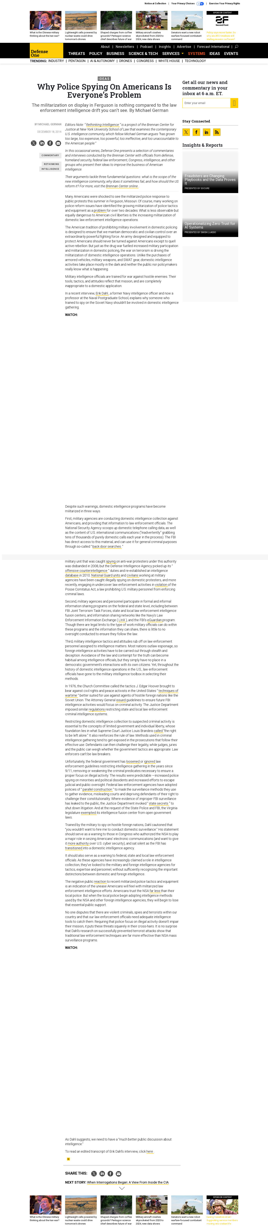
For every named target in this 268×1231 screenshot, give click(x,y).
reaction (100, 881)
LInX (122, 620)
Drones (125, 61)
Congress (145, 61)
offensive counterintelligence (86, 571)
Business (115, 53)
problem (100, 210)
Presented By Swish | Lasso (200, 232)
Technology (195, 61)
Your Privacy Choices (187, 3)
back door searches (107, 546)
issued (121, 700)
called (158, 731)
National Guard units (106, 575)
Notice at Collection (155, 3)
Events (231, 53)
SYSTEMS (196, 53)
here (150, 1151)
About (105, 47)
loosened (133, 761)
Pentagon (77, 61)
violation (161, 585)
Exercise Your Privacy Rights (224, 3)
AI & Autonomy (102, 61)
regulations (97, 709)
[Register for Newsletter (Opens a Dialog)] (234, 103)
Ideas (215, 53)
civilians (133, 575)
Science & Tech (143, 53)
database (72, 575)
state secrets (159, 803)
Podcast (146, 47)
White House (169, 61)
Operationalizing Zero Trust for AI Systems (210, 225)
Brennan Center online (122, 186)
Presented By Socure (197, 188)
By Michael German (48, 124)
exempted (89, 813)
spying (111, 561)
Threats (76, 53)
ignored (150, 761)
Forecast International (213, 47)
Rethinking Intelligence (103, 125)
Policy (95, 53)
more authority (79, 843)
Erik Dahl (102, 293)
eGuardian (154, 620)
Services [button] (171, 53)
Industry (56, 61)
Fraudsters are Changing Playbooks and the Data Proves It (210, 180)
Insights (165, 47)
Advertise (184, 47)
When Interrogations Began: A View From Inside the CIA (128, 1182)
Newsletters (125, 47)
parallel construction (98, 789)
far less (155, 891)
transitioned (74, 848)
